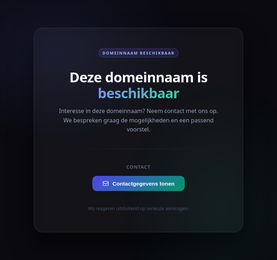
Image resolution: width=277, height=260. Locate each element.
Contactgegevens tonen (138, 183)
